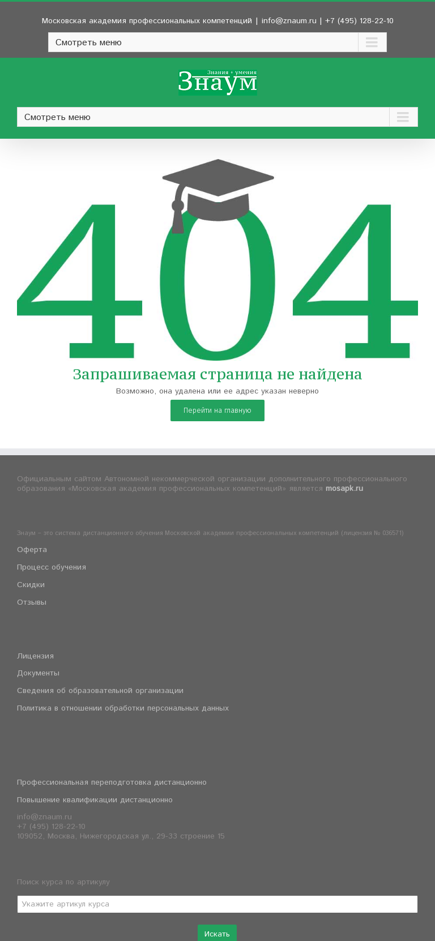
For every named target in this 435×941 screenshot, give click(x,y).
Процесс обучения (51, 567)
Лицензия (35, 656)
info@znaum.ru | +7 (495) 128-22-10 (328, 21)
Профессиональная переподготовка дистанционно (112, 782)
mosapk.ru (344, 488)
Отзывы (31, 602)
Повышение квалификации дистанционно (95, 800)
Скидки (31, 585)
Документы (38, 673)
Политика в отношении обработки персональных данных (123, 708)
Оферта (32, 549)
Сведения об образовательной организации (100, 690)
